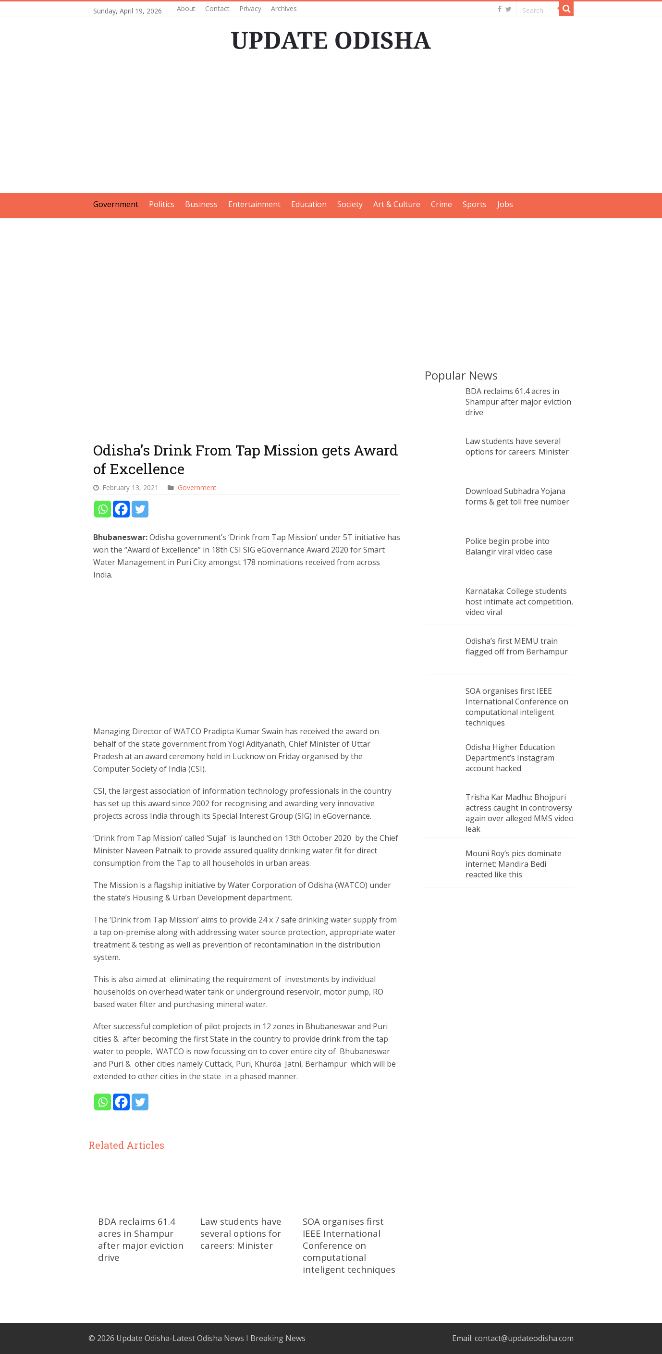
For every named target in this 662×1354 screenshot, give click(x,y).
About (186, 8)
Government (115, 204)
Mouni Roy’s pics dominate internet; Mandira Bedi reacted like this (514, 864)
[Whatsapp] (102, 509)
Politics (161, 204)
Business (201, 204)
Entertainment (254, 204)
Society (350, 204)
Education (309, 204)
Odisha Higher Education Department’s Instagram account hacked (510, 758)
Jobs (505, 204)
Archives (284, 8)
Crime (441, 204)
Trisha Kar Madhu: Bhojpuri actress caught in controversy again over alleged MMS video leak (520, 813)
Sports (475, 204)
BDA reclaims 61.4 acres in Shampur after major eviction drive (141, 1239)
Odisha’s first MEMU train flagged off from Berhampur (517, 646)
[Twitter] (140, 509)
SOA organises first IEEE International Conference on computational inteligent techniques (349, 1245)
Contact (217, 8)
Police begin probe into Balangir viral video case (509, 546)
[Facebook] (121, 509)
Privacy (250, 8)
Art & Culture (396, 204)
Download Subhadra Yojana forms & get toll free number (517, 496)
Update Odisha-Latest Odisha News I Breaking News (211, 1338)
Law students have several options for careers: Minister (241, 1233)
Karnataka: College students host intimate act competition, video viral (519, 601)
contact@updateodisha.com (524, 1338)
